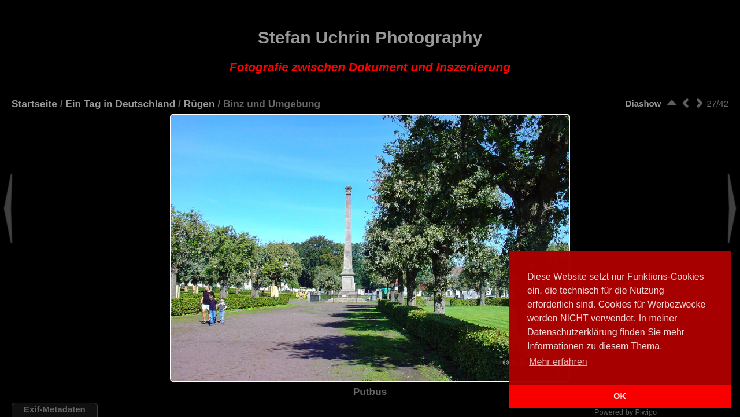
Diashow (643, 103)
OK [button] (619, 396)
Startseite (34, 103)
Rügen (199, 103)
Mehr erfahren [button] (558, 362)
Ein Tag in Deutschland (120, 103)
